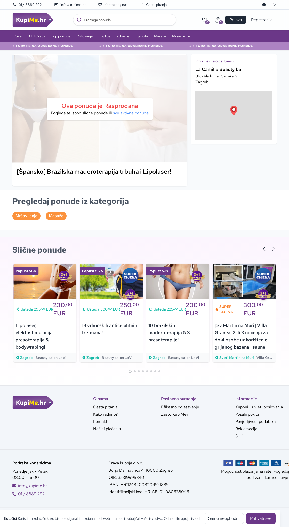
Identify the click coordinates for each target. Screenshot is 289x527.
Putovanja (85, 36)
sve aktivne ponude (131, 113)
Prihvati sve (260, 518)
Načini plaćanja (107, 428)
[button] (234, 110)
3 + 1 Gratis (36, 36)
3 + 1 (239, 436)
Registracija (261, 19)
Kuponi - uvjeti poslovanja (259, 407)
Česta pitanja (153, 4)
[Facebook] (264, 5)
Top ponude (60, 36)
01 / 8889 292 (27, 4)
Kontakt (100, 421)
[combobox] (124, 20)
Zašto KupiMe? (174, 414)
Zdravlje (123, 36)
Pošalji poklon (247, 414)
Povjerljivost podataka (255, 421)
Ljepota (141, 36)
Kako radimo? (105, 414)
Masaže (160, 36)
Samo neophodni (223, 518)
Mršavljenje (181, 36)
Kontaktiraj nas (112, 4)
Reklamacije (246, 428)
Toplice (104, 36)
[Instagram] (274, 5)
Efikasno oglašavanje (180, 407)
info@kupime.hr (70, 4)
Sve (18, 36)
